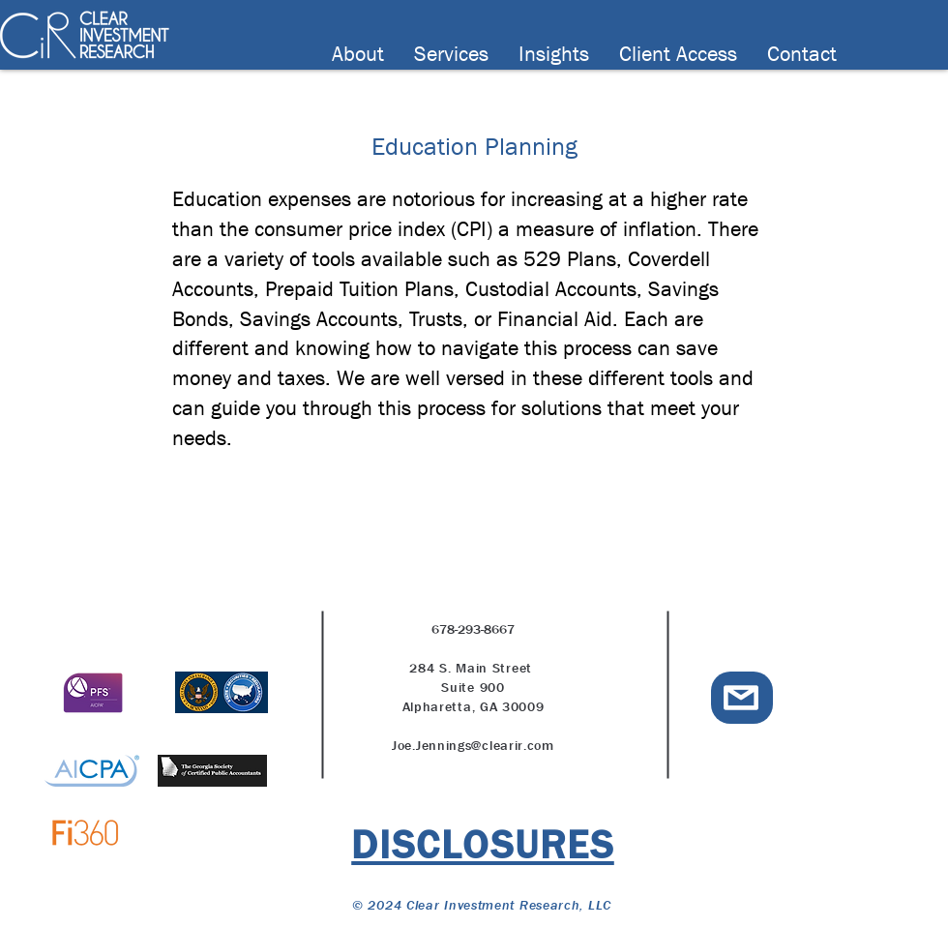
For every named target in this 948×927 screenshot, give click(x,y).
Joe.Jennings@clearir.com (473, 745)
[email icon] (741, 697)
